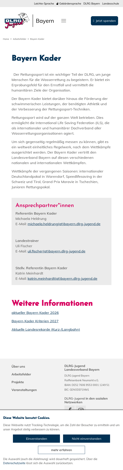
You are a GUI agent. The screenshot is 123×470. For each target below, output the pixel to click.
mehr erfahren (61, 450)
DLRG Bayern (91, 3)
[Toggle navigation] (63, 20)
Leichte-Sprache (44, 3)
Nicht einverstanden (86, 439)
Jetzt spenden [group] (106, 21)
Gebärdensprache (68, 3)
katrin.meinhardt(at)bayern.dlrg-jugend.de (62, 278)
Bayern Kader (37, 39)
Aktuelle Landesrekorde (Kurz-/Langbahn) (46, 329)
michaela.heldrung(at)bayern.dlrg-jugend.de (64, 224)
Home (6, 39)
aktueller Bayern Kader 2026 (35, 312)
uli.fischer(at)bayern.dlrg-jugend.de (56, 251)
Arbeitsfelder (19, 39)
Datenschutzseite (14, 463)
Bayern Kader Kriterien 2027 (35, 321)
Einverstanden (36, 439)
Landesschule (110, 3)
